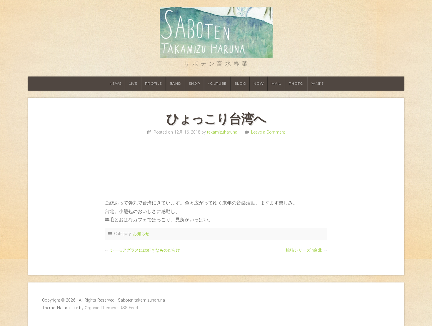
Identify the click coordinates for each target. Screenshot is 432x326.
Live (133, 83)
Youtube (217, 83)
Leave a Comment (268, 132)
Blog (240, 83)
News (115, 83)
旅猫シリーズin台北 (304, 250)
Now (258, 83)
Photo (296, 83)
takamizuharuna (222, 132)
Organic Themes (100, 307)
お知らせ (141, 233)
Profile (153, 83)
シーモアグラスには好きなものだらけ (145, 250)
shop (194, 83)
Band (175, 83)
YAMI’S (317, 83)
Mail (276, 83)
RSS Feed (129, 307)
